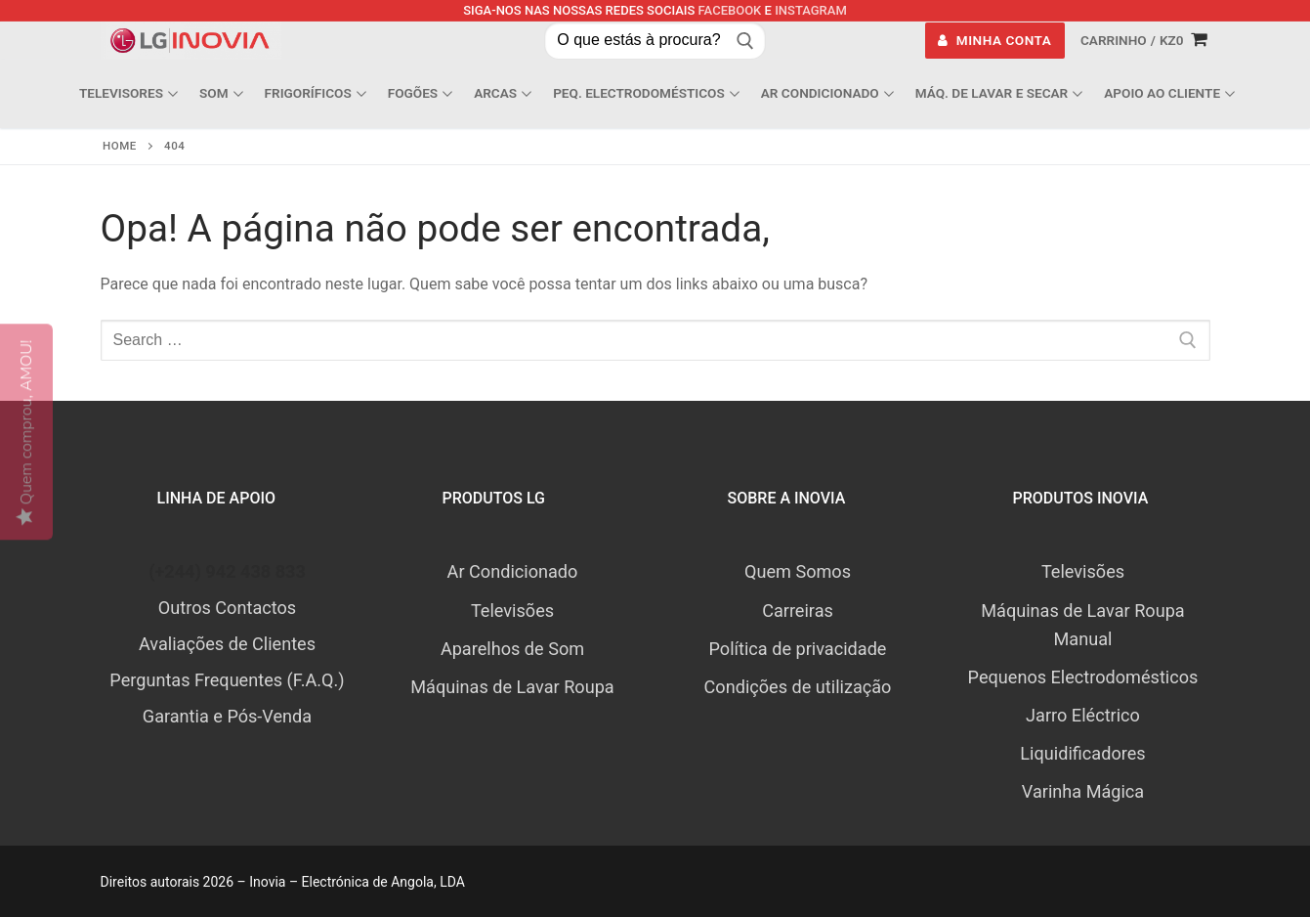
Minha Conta (994, 40)
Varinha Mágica (1083, 791)
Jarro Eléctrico (1083, 715)
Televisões (512, 610)
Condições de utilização (798, 687)
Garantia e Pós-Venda (227, 716)
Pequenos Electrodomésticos (1083, 677)
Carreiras (797, 610)
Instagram (811, 10)
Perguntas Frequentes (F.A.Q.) (226, 680)
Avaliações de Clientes (227, 643)
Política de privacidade (798, 648)
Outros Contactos (227, 607)
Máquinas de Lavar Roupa (511, 687)
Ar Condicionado (512, 571)
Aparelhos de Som (512, 648)
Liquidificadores (1082, 753)
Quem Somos (797, 571)
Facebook (730, 10)
